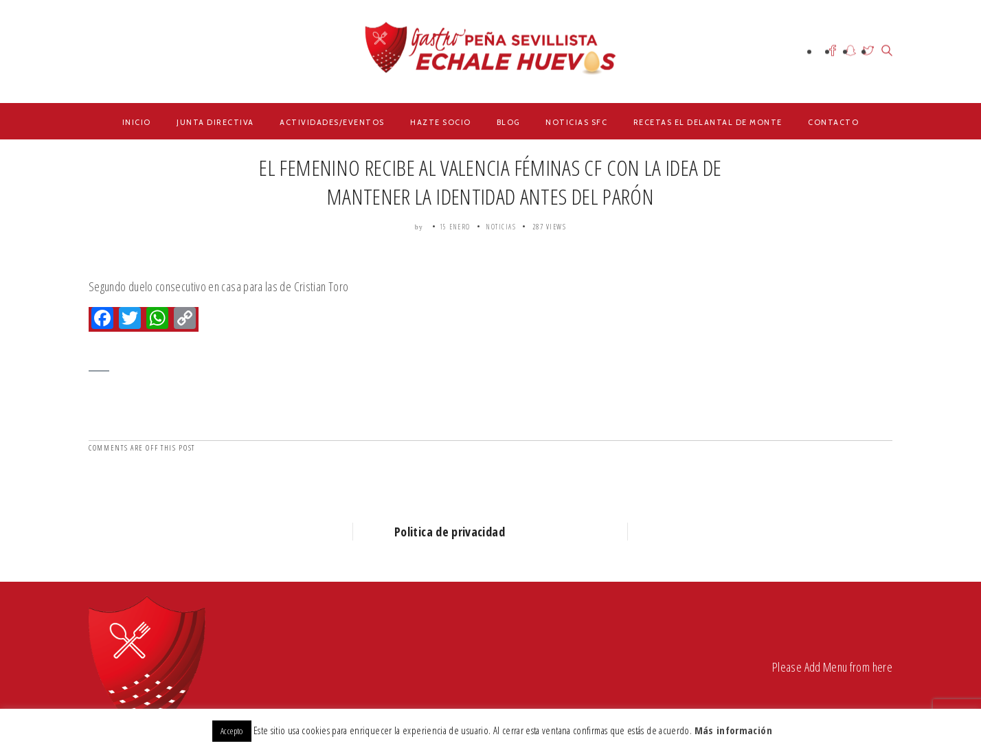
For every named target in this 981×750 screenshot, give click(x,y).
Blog (508, 122)
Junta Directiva (215, 122)
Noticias (501, 226)
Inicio (136, 122)
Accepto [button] (232, 731)
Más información (733, 730)
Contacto (833, 122)
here (882, 667)
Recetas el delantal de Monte (707, 122)
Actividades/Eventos (332, 122)
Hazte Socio (440, 122)
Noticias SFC (576, 122)
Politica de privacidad (449, 531)
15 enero (455, 226)
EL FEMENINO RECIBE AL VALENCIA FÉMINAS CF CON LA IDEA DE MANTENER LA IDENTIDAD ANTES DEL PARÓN (490, 181)
